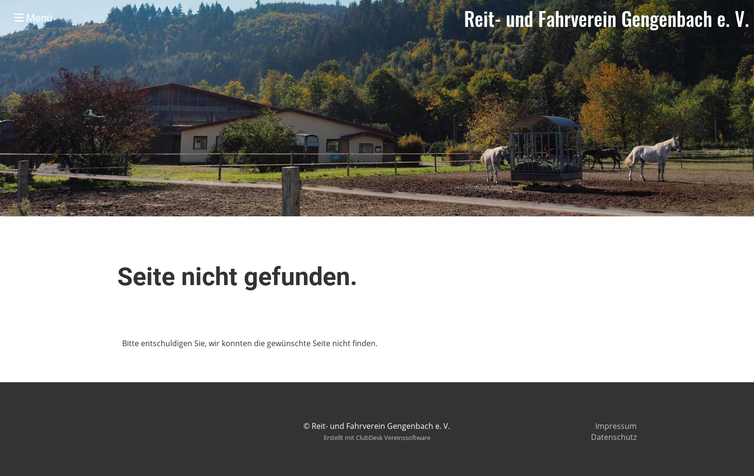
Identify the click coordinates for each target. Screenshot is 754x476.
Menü (33, 18)
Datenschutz (614, 437)
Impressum (616, 426)
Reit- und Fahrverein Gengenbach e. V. (606, 18)
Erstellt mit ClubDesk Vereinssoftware (377, 437)
